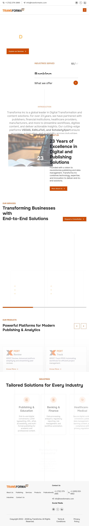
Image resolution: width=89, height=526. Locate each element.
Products (37, 492)
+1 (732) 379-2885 (12, 3)
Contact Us (39, 51)
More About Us (58, 189)
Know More (28, 302)
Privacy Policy (77, 520)
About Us (10, 492)
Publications (48, 492)
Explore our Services (18, 51)
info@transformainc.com (36, 3)
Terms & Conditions (60, 520)
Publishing (19, 492)
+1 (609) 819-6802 (76, 492)
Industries (10, 497)
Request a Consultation (75, 219)
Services (29, 492)
